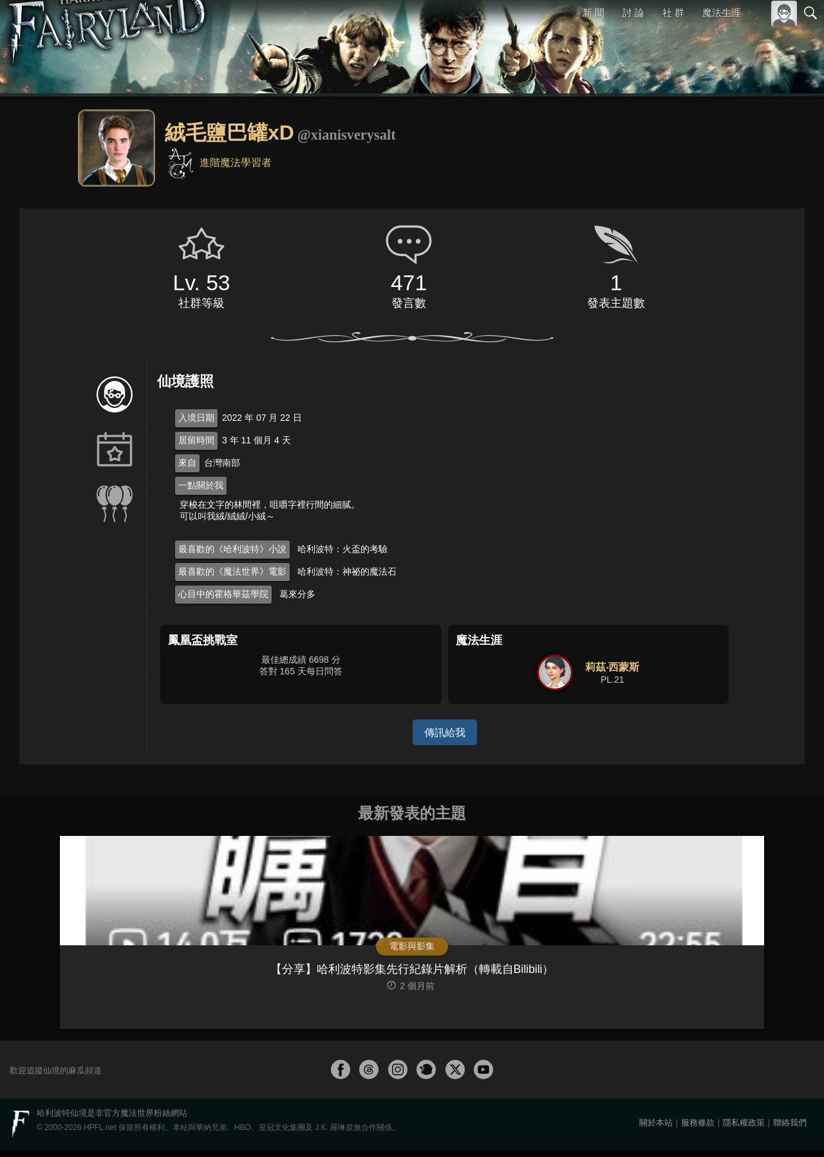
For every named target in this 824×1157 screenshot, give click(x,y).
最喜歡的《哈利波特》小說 (232, 549)
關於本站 (656, 1129)
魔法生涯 (721, 12)
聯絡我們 (790, 1129)
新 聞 (594, 12)
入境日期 (196, 417)
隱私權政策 (744, 1129)
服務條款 (698, 1129)
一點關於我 (200, 485)
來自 (187, 463)
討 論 (634, 12)
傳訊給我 (445, 732)
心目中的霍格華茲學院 (223, 594)
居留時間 (196, 440)
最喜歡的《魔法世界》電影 (232, 571)
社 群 (673, 12)
